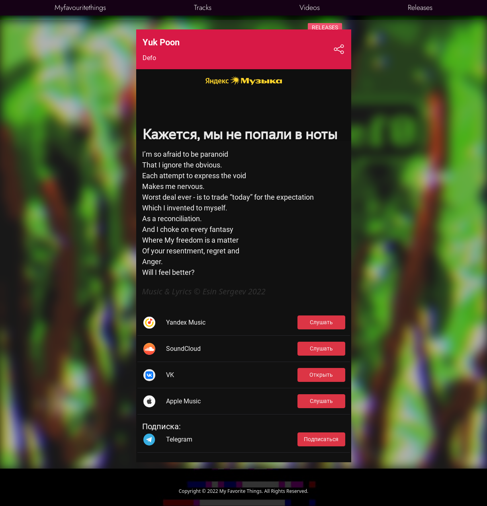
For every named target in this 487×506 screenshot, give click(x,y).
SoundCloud (183, 348)
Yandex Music (185, 322)
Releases (420, 7)
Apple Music (183, 401)
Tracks (202, 7)
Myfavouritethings (80, 7)
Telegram (179, 439)
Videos (309, 7)
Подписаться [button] (321, 439)
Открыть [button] (321, 375)
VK (170, 375)
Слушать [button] (321, 322)
